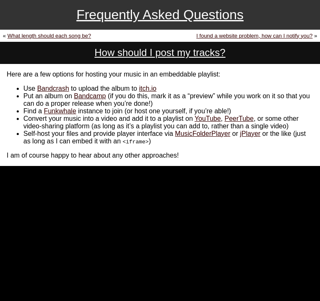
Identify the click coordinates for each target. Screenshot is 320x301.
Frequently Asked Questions (160, 14)
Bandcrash (53, 88)
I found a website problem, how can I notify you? (254, 36)
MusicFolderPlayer (202, 133)
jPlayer (250, 133)
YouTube (208, 118)
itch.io (148, 88)
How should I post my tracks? (159, 52)
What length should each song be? (49, 36)
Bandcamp (90, 95)
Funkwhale (60, 111)
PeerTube (239, 118)
